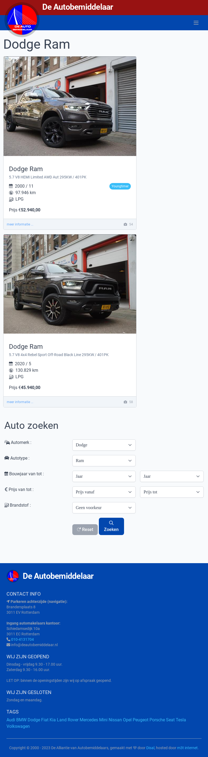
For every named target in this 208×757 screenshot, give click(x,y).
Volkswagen (18, 726)
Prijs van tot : (19, 489)
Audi (10, 719)
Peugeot (140, 719)
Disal (150, 748)
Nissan (115, 719)
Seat (170, 719)
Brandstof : (17, 505)
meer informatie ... (20, 224)
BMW (21, 719)
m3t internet (187, 748)
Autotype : (17, 458)
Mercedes (89, 719)
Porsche (157, 719)
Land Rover (68, 719)
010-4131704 (22, 639)
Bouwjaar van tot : (24, 473)
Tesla (181, 719)
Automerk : (17, 442)
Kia (53, 719)
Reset (85, 529)
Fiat (44, 719)
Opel (127, 719)
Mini (103, 719)
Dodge (34, 719)
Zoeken (111, 526)
